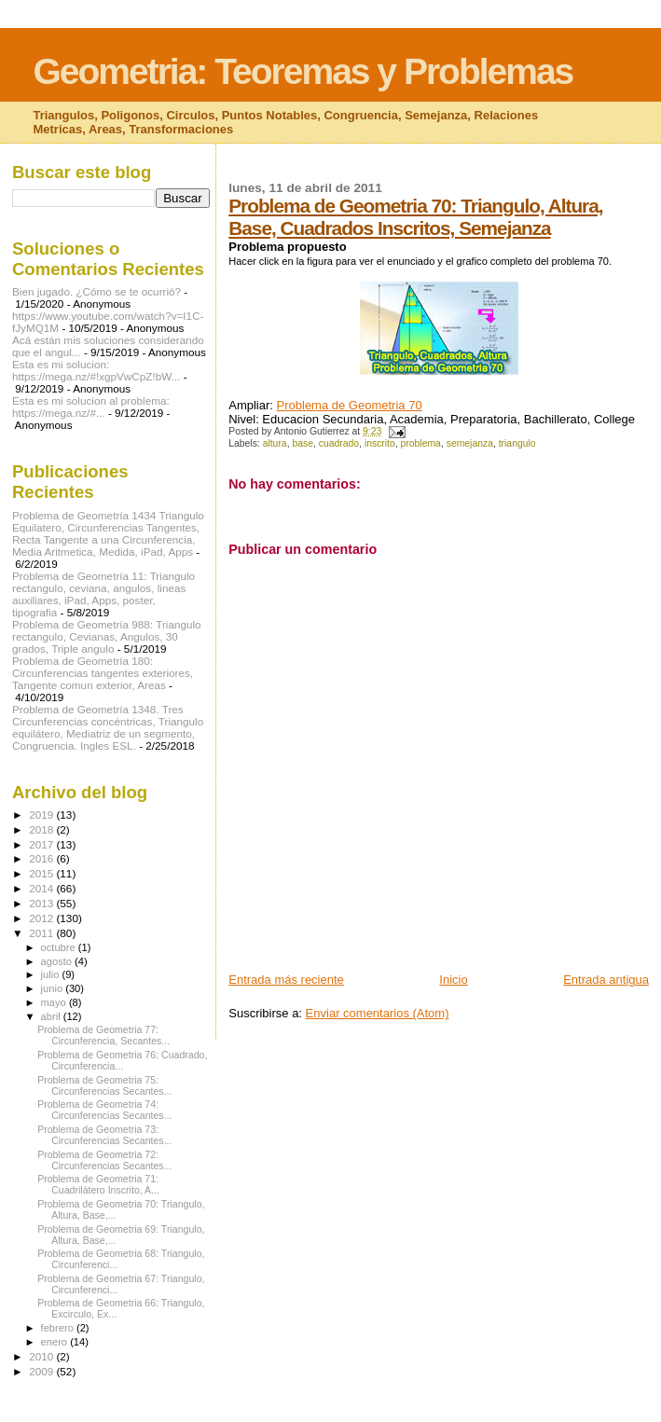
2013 (42, 903)
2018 (42, 829)
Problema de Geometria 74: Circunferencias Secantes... (104, 1109)
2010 (42, 1356)
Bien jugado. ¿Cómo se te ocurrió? (96, 291)
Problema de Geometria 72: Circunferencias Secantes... (104, 1160)
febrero (58, 1327)
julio (51, 974)
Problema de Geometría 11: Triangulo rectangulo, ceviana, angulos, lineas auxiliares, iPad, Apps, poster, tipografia (103, 594)
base (302, 443)
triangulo (517, 443)
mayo (55, 1002)
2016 (42, 858)
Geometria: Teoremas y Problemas (302, 71)
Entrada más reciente (286, 980)
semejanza (470, 443)
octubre (59, 947)
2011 (42, 933)
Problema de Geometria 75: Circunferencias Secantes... (104, 1085)
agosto (58, 961)
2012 (42, 918)
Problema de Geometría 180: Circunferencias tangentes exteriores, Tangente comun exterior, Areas (102, 673)
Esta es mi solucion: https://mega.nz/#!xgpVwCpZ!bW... (96, 370)
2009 (42, 1371)
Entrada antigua (606, 980)
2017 (42, 844)
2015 (42, 873)
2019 (42, 814)
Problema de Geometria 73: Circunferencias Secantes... (104, 1135)
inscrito (380, 443)
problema (421, 443)
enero (56, 1341)
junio (53, 988)
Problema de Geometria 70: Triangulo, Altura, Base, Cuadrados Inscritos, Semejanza (415, 217)
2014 (42, 888)
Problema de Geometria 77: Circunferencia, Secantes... (103, 1035)
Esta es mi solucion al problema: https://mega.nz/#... (91, 406)
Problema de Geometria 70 (349, 405)
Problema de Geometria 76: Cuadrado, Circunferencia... (122, 1060)
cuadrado (339, 443)
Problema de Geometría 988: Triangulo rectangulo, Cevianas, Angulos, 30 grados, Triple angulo (106, 636)
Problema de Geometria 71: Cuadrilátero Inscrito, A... (98, 1184)
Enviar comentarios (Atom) (377, 1013)
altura (275, 443)
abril (52, 1016)
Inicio (453, 980)
